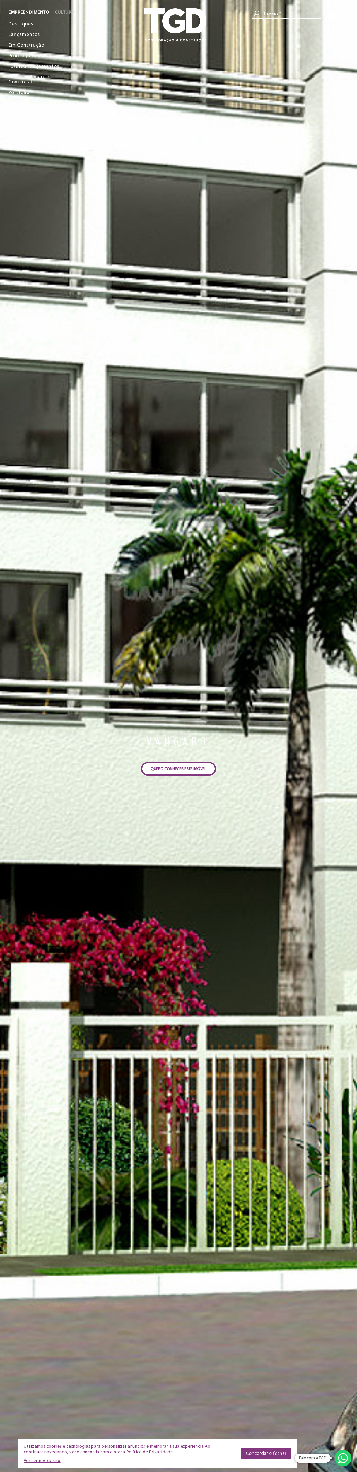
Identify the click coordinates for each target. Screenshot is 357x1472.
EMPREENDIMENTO (28, 12)
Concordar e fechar (266, 1453)
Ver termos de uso (42, 1460)
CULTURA (64, 12)
